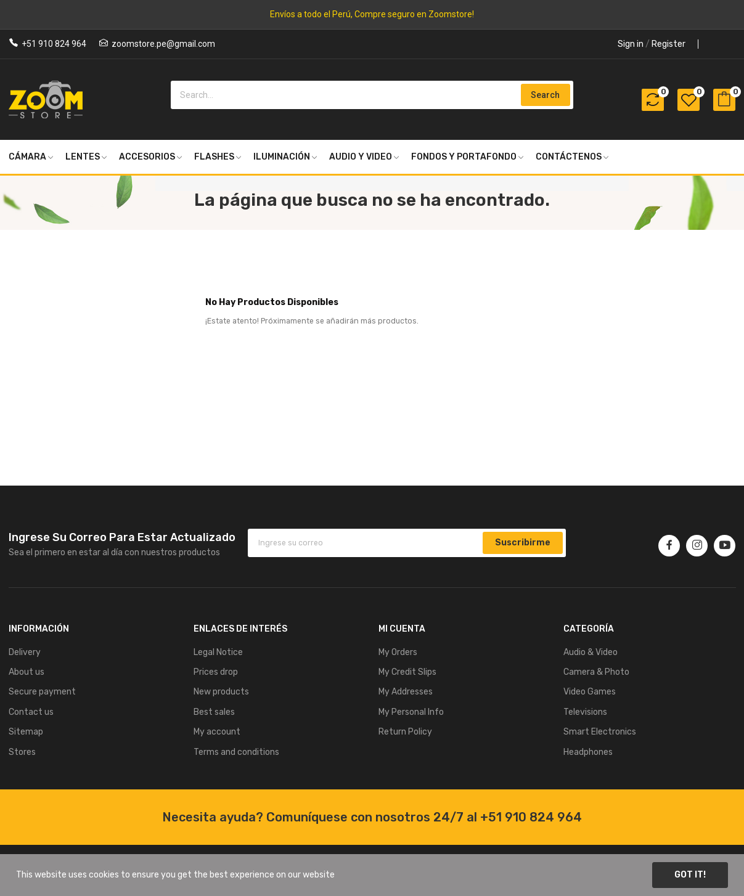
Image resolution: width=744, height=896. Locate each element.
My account (217, 732)
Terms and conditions (236, 752)
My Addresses (405, 691)
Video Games (589, 691)
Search (545, 95)
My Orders (397, 652)
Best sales (214, 712)
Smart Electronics (599, 732)
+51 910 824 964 (54, 44)
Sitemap (26, 732)
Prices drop (216, 672)
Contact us (31, 712)
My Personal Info (411, 712)
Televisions (585, 712)
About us (26, 672)
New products (221, 691)
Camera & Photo (596, 672)
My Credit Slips (407, 672)
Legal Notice (218, 652)
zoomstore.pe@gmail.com (163, 44)
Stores (22, 752)
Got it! (690, 875)
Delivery (25, 652)
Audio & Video (590, 652)
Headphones (588, 752)
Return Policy (405, 732)
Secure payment (42, 691)
